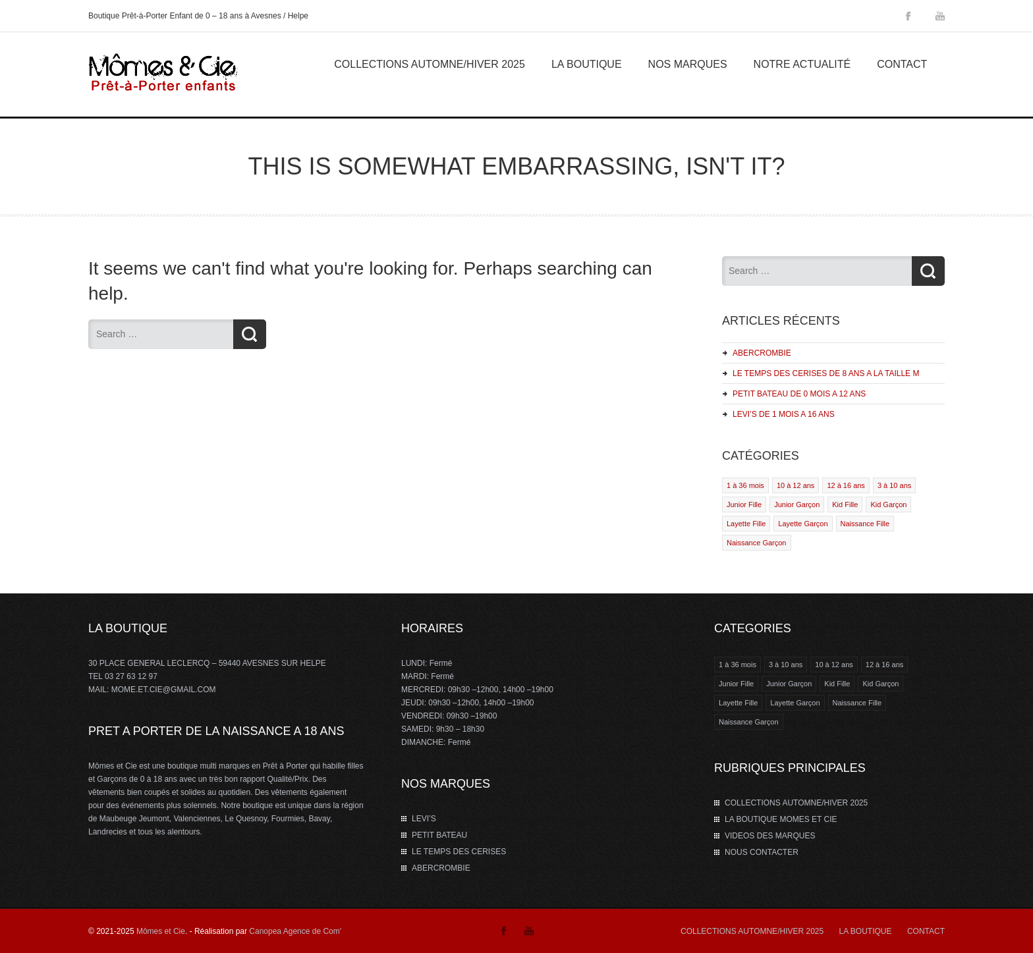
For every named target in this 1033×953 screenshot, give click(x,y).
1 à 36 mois (745, 485)
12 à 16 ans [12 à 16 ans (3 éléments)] (885, 664)
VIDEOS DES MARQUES (770, 835)
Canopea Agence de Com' (295, 931)
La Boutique (586, 64)
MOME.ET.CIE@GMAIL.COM (163, 689)
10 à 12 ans (796, 485)
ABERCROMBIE (762, 353)
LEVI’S (424, 818)
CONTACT (926, 931)
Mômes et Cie (160, 931)
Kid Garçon (888, 504)
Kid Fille (845, 504)
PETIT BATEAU (439, 835)
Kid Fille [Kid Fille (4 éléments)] (837, 684)
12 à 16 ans (846, 485)
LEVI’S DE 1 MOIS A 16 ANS (784, 414)
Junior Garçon (797, 504)
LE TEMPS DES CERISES (459, 851)
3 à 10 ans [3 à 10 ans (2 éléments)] (785, 664)
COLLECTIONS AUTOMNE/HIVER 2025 (429, 64)
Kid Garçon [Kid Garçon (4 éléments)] (880, 684)
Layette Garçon (802, 524)
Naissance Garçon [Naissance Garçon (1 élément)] (749, 722)
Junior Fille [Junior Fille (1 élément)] (736, 684)
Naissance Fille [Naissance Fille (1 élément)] (857, 703)
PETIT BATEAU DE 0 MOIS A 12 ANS (799, 393)
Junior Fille (744, 504)
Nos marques (687, 64)
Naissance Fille (865, 524)
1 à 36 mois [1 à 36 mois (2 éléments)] (737, 664)
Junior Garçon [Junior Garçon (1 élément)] (789, 684)
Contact (902, 64)
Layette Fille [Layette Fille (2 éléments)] (738, 703)
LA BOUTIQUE (865, 931)
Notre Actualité (802, 64)
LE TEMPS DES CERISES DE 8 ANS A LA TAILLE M (826, 373)
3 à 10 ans (894, 485)
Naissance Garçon (757, 543)
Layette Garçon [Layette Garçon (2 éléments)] (795, 703)
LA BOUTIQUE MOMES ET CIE (781, 819)
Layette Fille (746, 524)
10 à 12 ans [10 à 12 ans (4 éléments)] (834, 664)
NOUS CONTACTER (761, 852)
